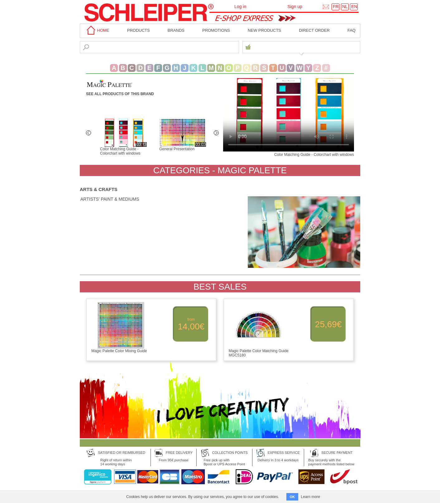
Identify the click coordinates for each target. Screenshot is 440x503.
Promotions (216, 30)
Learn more (310, 497)
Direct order (314, 30)
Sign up (294, 6)
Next (217, 133)
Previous (89, 133)
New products (264, 30)
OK (292, 497)
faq (351, 30)
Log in (240, 6)
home (96, 30)
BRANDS (176, 30)
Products (138, 30)
